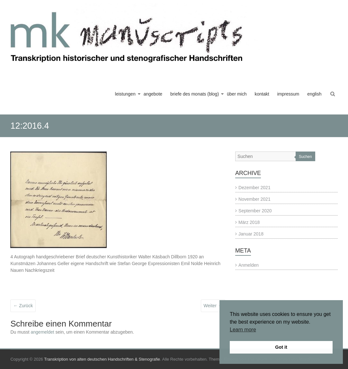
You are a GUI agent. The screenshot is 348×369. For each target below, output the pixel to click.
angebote (153, 94)
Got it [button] (281, 347)
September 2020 (255, 210)
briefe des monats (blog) (194, 94)
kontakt (262, 94)
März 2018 (249, 222)
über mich (236, 94)
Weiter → (213, 305)
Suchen (305, 156)
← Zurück (23, 305)
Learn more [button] (243, 329)
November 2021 (254, 199)
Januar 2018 (250, 233)
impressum (288, 94)
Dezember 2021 (254, 187)
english (314, 94)
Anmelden (248, 265)
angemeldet (42, 332)
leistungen (125, 94)
